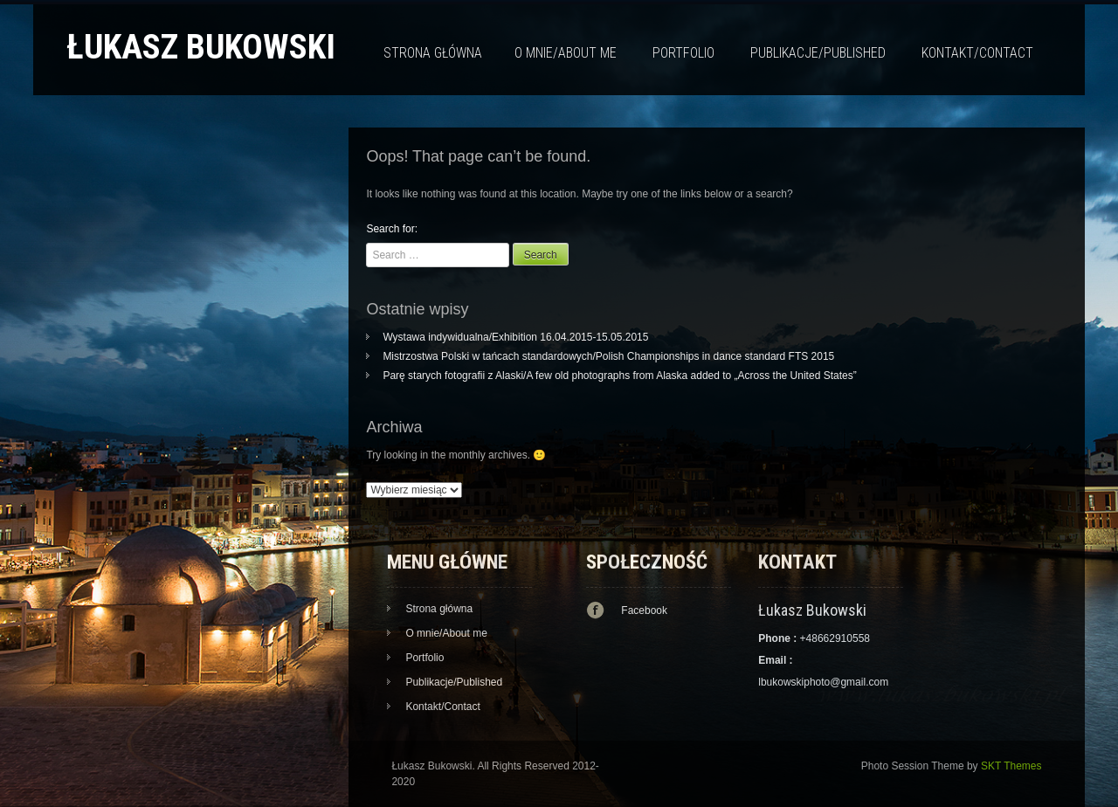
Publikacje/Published (818, 53)
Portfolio (683, 53)
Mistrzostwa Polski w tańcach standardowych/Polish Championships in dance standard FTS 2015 (608, 356)
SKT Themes (1011, 766)
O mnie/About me (565, 53)
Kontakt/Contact (977, 53)
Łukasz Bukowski (200, 46)
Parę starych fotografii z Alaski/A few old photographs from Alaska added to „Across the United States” (619, 375)
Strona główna (432, 53)
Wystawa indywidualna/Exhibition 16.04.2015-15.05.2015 (515, 337)
